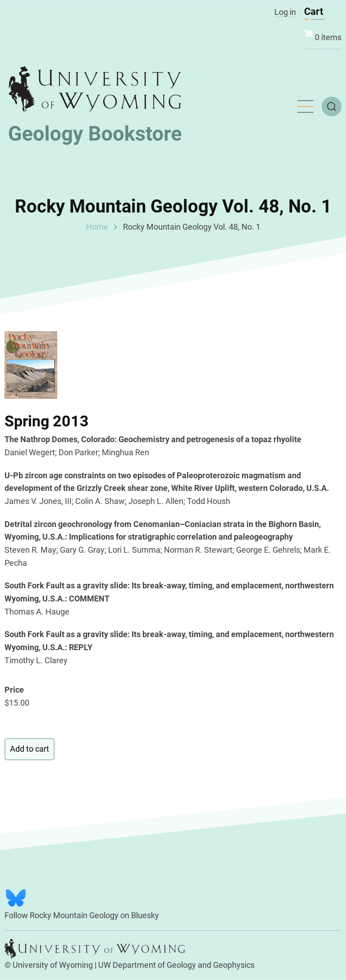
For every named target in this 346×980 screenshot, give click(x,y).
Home (97, 226)
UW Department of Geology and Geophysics (176, 965)
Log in (285, 12)
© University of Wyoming (49, 965)
